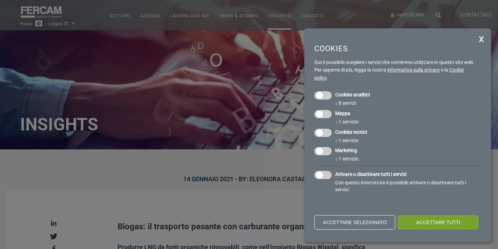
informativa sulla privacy (413, 70)
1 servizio (347, 121)
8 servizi (345, 103)
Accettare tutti (438, 222)
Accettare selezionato (355, 222)
